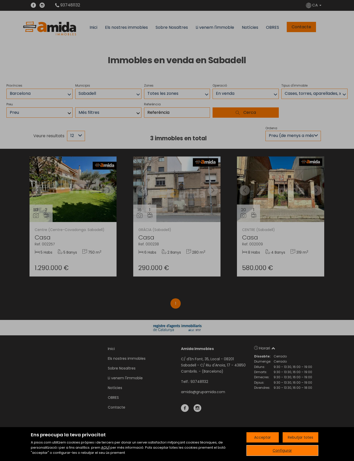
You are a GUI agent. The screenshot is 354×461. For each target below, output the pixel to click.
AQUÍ (105, 447)
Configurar (282, 450)
